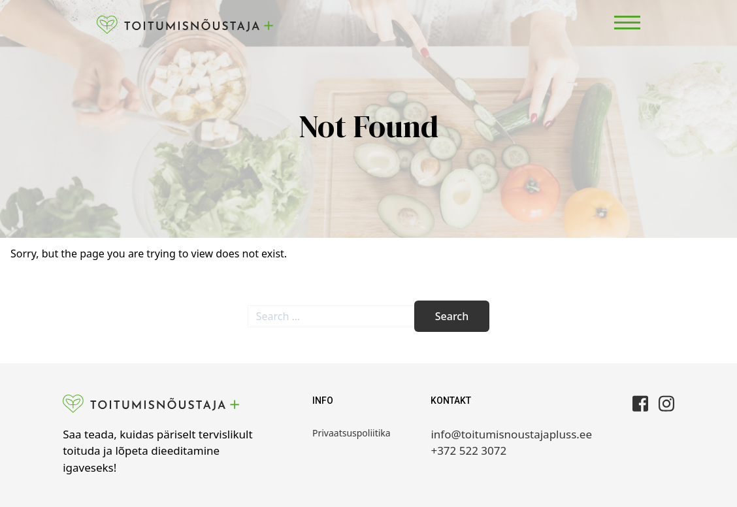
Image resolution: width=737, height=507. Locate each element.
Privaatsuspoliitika (351, 433)
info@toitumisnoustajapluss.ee (511, 434)
